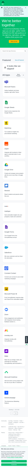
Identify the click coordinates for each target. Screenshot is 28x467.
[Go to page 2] (16, 413)
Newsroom (10, 428)
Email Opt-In (21, 438)
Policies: (3, 432)
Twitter (21, 420)
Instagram (16, 422)
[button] (26, 341)
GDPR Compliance (12, 438)
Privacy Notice (10, 457)
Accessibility (11, 440)
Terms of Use (11, 432)
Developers (11, 424)
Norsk (14, 445)
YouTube (21, 422)
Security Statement (12, 437)
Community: (4, 420)
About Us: (3, 426)
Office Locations (18, 428)
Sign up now (14, 41)
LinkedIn (10, 422)
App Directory (21, 426)
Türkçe (18, 445)
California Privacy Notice (14, 434)
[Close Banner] (26, 7)
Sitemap (15, 429)
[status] (14, 11)
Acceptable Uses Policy (13, 435)
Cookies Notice (19, 457)
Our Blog (10, 420)
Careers (10, 429)
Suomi (9, 445)
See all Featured (19, 60)
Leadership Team (12, 426)
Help (19, 429)
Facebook (16, 420)
